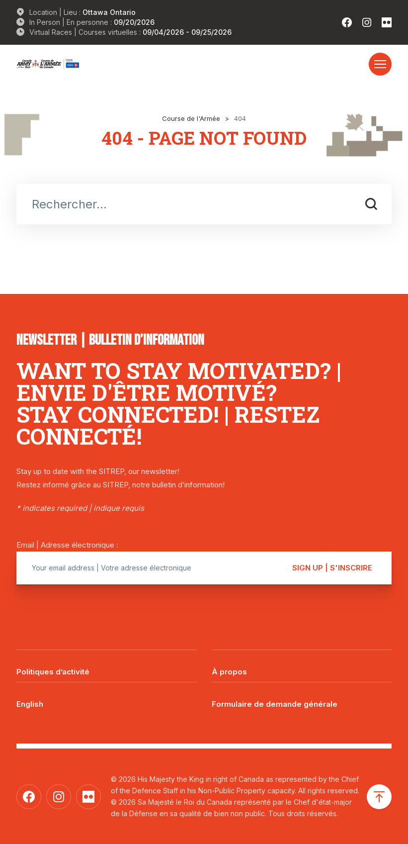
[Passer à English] (106, 697)
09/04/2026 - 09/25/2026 (187, 32)
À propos (229, 671)
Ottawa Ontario (109, 12)
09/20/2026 (134, 22)
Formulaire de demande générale (274, 704)
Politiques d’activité (52, 671)
